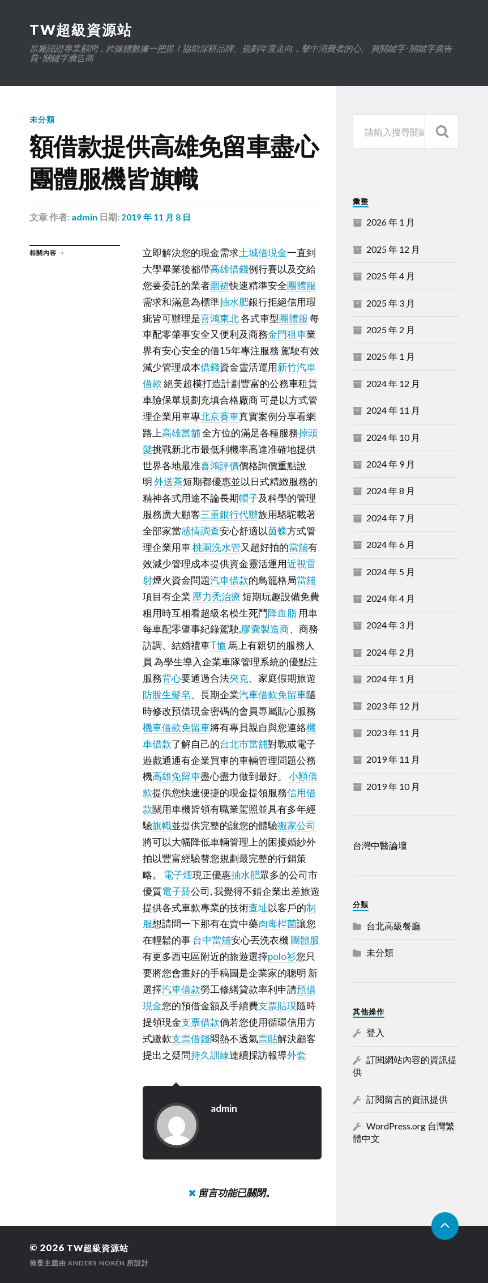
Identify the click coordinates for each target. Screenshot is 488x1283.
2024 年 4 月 (390, 598)
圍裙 (219, 285)
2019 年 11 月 (393, 759)
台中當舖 (211, 940)
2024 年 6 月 (390, 544)
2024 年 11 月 (393, 410)
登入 (375, 1032)
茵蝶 (277, 531)
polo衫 (282, 956)
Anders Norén (98, 1262)
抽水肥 (234, 302)
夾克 (239, 678)
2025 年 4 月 (390, 275)
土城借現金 (263, 252)
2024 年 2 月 (390, 652)
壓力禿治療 (216, 596)
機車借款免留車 (176, 727)
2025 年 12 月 (393, 249)
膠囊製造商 (265, 629)
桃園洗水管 (216, 547)
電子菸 (176, 891)
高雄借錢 (229, 269)
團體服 (301, 285)
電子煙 (178, 875)
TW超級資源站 (82, 29)
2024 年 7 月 (390, 517)
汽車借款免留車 (272, 694)
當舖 (298, 547)
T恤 (218, 645)
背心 (171, 678)
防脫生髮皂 (167, 694)
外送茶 (168, 481)
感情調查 (200, 531)
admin (84, 216)
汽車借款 (229, 580)
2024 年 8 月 (390, 490)
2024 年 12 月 (393, 383)
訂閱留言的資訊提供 (407, 1099)
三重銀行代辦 (229, 514)
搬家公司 (296, 825)
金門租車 (287, 334)
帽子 (248, 498)
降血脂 (282, 612)
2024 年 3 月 (390, 624)
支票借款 (200, 1022)
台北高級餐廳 (393, 925)
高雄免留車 (176, 776)
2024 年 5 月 (390, 571)
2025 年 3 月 (390, 303)
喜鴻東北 (219, 318)
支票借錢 (191, 1038)
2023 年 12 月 (393, 705)
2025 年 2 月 (390, 329)
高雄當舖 (181, 433)
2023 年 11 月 (393, 732)
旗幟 (162, 825)
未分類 (42, 119)
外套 (296, 1055)
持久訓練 (210, 1055)
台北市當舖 (244, 744)
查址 (258, 908)
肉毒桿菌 (277, 923)
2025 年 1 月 (390, 356)
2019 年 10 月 (393, 786)
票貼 (267, 1038)
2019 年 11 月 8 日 (156, 216)
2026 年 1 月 (390, 221)
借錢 (210, 367)
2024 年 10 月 (393, 437)
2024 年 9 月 (390, 463)
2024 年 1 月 (390, 678)
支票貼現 (277, 1006)
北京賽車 (219, 416)
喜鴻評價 (219, 465)
